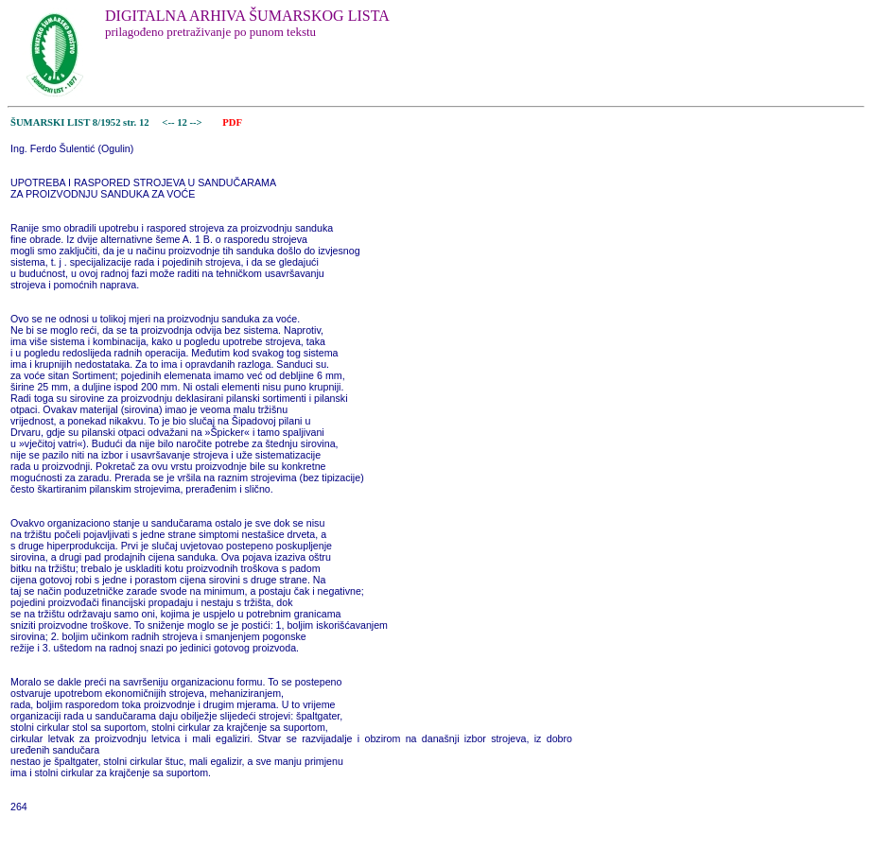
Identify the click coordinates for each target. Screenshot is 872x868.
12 (183, 122)
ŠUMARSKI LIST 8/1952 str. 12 (79, 122)
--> (197, 122)
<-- (169, 122)
